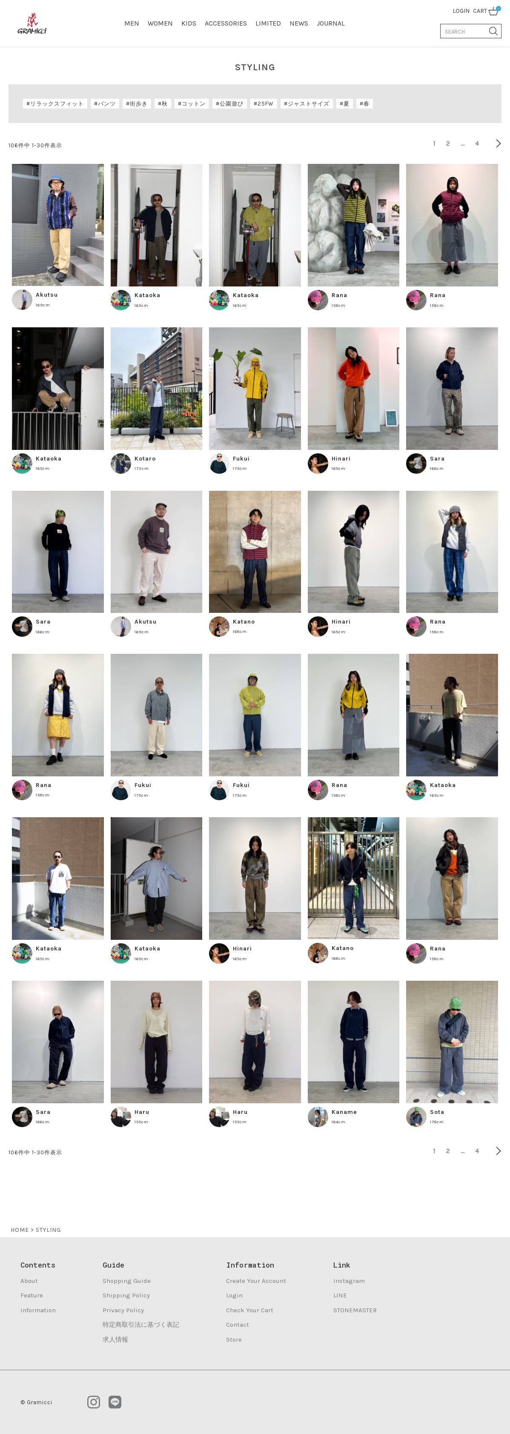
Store (234, 1339)
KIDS (188, 23)
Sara (437, 458)
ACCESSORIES (226, 23)
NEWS (298, 23)
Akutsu (47, 294)
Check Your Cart (249, 1310)
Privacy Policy (123, 1310)
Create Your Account (256, 1281)
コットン (194, 103)
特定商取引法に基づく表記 (141, 1324)
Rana (339, 295)
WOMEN (160, 23)
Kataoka (147, 295)
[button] (493, 143)
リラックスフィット (57, 103)
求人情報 (115, 1339)
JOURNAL (331, 23)
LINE (340, 1295)
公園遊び (232, 103)
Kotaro (145, 458)
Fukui (241, 458)
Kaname (344, 1112)
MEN (131, 23)
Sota (437, 1112)
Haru (142, 1112)
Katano (244, 621)
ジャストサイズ (308, 103)
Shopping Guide (127, 1281)
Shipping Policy (126, 1295)
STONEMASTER (355, 1310)
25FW (266, 103)
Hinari (341, 458)
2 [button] (448, 143)
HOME (20, 1230)
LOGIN (461, 10)
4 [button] (477, 143)
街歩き (139, 103)
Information (38, 1310)
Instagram (349, 1281)
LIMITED (268, 23)
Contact (237, 1324)
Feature (31, 1295)
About (29, 1281)
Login (234, 1295)
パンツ (107, 103)
